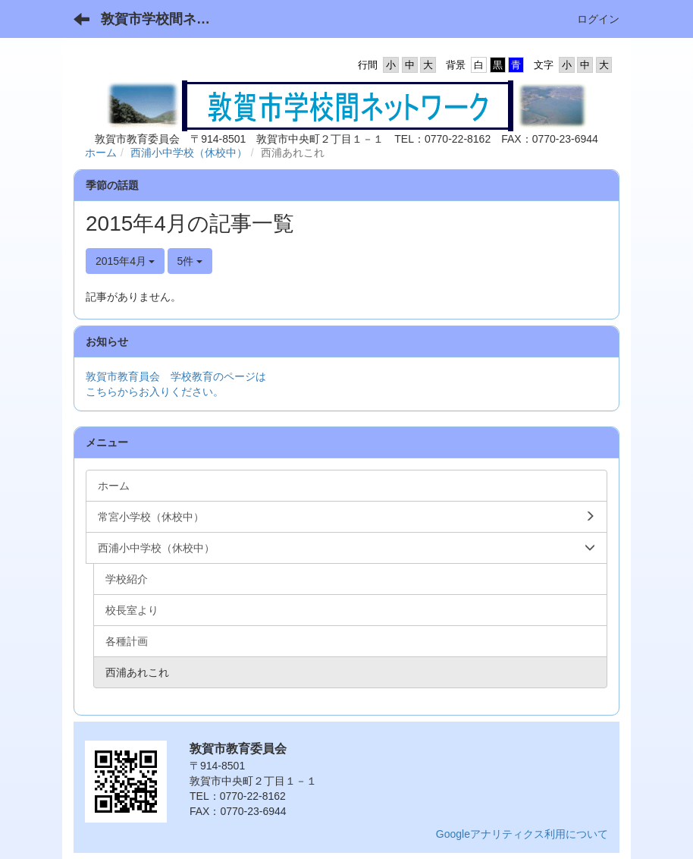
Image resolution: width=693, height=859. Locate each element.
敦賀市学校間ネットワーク (165, 19)
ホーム (101, 152)
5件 (190, 261)
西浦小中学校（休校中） (188, 152)
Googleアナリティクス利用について (522, 834)
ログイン (598, 19)
